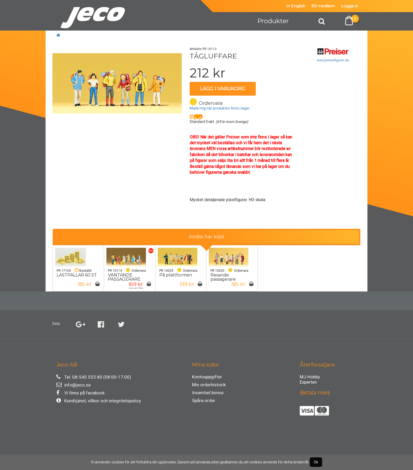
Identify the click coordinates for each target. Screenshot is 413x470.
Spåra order (203, 400)
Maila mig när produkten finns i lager (220, 108)
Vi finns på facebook (80, 392)
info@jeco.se (73, 385)
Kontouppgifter (207, 376)
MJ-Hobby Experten (310, 377)
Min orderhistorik (209, 384)
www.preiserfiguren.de (333, 60)
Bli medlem (323, 5)
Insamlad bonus (208, 392)
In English (295, 5)
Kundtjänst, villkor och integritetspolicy (98, 400)
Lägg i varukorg (222, 89)
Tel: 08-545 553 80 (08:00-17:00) (93, 377)
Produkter (273, 21)
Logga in (349, 5)
